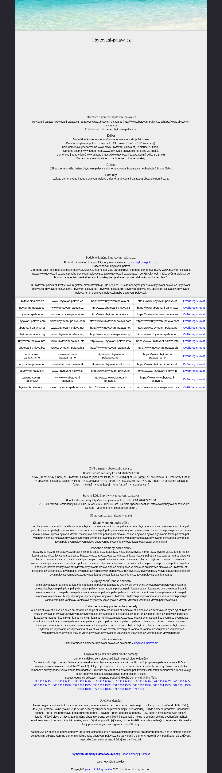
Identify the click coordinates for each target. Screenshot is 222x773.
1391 (114, 685)
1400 (54, 685)
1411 (141, 681)
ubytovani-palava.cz (146, 642)
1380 (188, 685)
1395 (88, 685)
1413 (128, 681)
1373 (121, 689)
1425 (48, 681)
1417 (101, 681)
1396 (81, 685)
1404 (188, 681)
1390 (121, 685)
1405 (181, 681)
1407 (168, 681)
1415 (114, 681)
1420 (81, 681)
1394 (94, 685)
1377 (94, 689)
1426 (41, 681)
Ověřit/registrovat (194, 301)
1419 (88, 681)
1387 (141, 685)
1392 (108, 685)
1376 (101, 689)
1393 (101, 685)
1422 (68, 681)
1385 (154, 685)
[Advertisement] (111, 78)
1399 (61, 685)
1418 (94, 681)
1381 (181, 685)
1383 (168, 685)
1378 (88, 689)
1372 (128, 689)
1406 (174, 681)
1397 (74, 685)
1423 (61, 681)
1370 (141, 689)
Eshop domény (129, 753)
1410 (148, 681)
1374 (114, 689)
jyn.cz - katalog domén (98, 769)
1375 (108, 689)
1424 (54, 681)
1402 (41, 685)
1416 (108, 681)
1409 (154, 681)
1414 (121, 681)
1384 (161, 685)
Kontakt (145, 753)
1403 (34, 685)
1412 (134, 681)
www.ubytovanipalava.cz (143, 262)
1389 (128, 685)
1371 (134, 689)
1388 (134, 685)
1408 (161, 681)
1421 (74, 681)
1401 (48, 685)
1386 (148, 685)
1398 (68, 685)
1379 (81, 689)
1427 (34, 681)
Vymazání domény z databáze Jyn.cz (95, 753)
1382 (174, 685)
